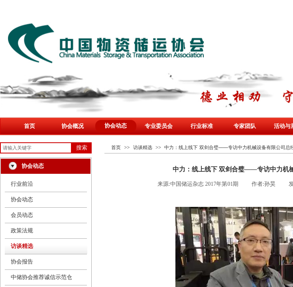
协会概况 (72, 126)
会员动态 (22, 215)
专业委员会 (159, 126)
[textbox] (36, 147)
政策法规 (22, 231)
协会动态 (115, 126)
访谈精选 (142, 147)
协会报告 (22, 262)
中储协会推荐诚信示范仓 (41, 277)
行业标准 (202, 126)
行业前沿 (22, 184)
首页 (29, 126)
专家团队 (245, 126)
